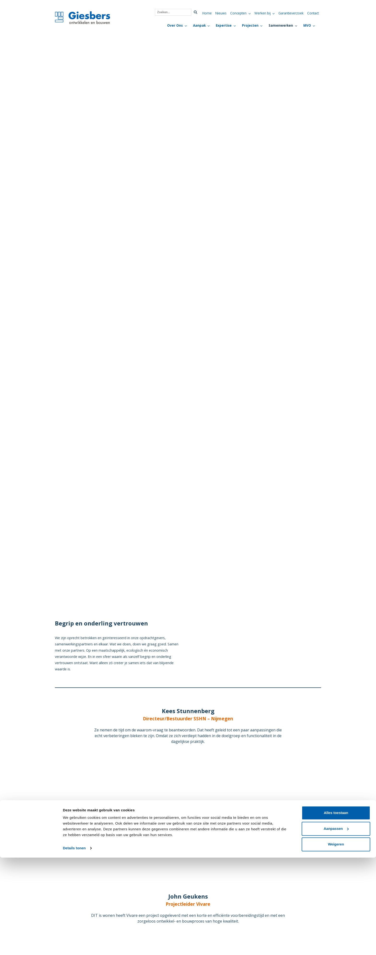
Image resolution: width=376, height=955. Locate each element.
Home (207, 13)
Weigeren (336, 942)
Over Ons (175, 25)
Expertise (224, 25)
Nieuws (221, 13)
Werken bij (262, 13)
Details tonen (74, 945)
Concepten (238, 13)
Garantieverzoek (291, 13)
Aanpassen (336, 926)
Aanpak (199, 25)
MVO (307, 25)
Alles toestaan (336, 910)
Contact (313, 13)
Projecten (250, 25)
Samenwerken (281, 25)
